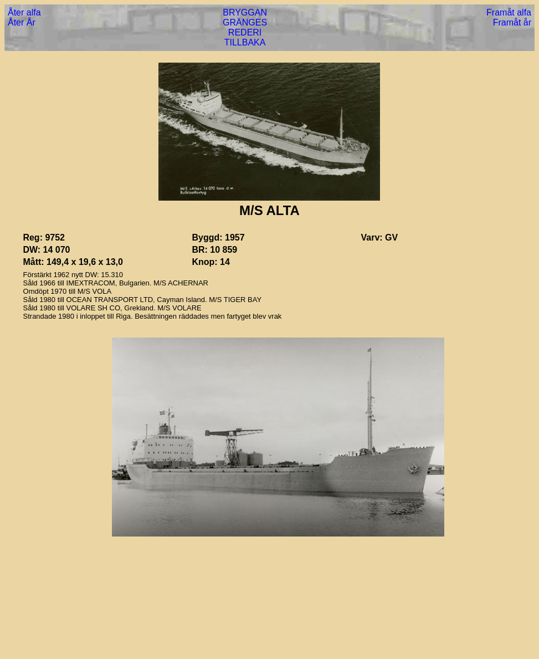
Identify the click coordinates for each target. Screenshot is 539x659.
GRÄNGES (245, 22)
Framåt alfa (508, 12)
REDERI (244, 32)
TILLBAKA (245, 42)
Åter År (21, 22)
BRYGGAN (245, 12)
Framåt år (512, 22)
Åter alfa (24, 12)
